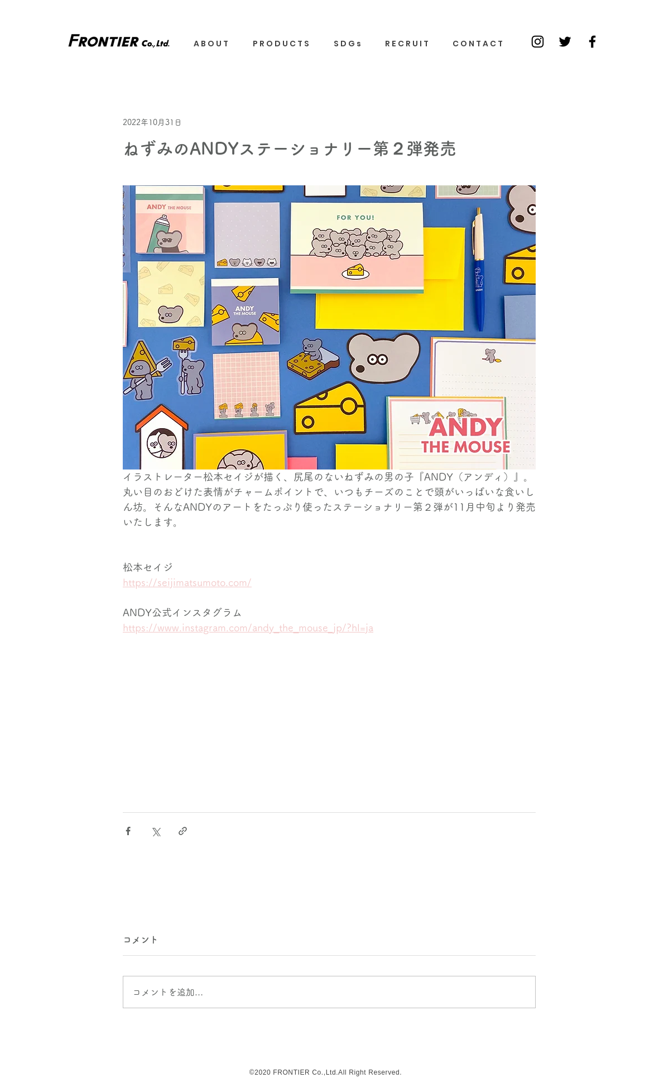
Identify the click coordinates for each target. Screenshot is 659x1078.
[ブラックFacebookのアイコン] (592, 41)
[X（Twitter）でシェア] (155, 831)
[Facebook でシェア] (128, 831)
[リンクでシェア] (182, 831)
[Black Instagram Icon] (538, 41)
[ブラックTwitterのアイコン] (565, 41)
